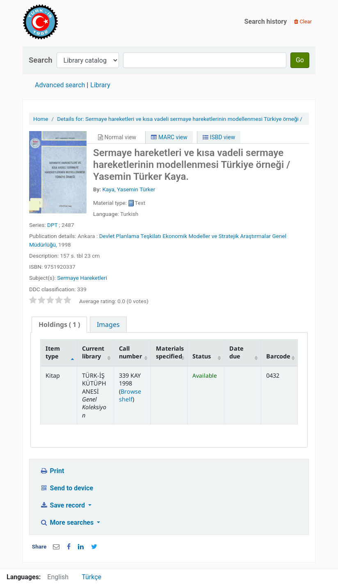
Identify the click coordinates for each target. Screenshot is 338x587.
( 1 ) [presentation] (59, 324)
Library (100, 85)
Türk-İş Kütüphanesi (64, 21)
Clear (303, 21)
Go (300, 60)
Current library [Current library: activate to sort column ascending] (93, 352)
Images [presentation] (108, 324)
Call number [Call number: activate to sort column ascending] (130, 352)
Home (40, 119)
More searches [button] (67, 522)
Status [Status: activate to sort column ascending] (201, 356)
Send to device (66, 488)
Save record (63, 505)
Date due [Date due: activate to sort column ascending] (236, 352)
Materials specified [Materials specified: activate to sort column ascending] (170, 352)
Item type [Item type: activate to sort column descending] (53, 352)
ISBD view (219, 137)
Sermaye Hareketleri (82, 277)
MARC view (169, 137)
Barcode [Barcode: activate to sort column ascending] (278, 356)
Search (41, 60)
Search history (265, 21)
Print (52, 471)
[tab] (59, 325)
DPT (52, 225)
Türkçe (91, 577)
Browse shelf (130, 395)
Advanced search (60, 85)
